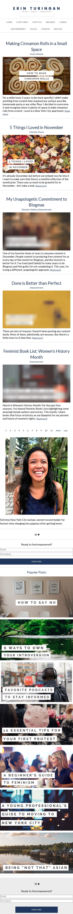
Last (66, 430)
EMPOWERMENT (18, 29)
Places (41, 132)
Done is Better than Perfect (36, 283)
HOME (9, 22)
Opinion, (34, 209)
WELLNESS (50, 22)
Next (58, 430)
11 (51, 430)
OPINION (45, 29)
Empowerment (45, 209)
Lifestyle (39, 54)
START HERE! (22, 22)
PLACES (33, 29)
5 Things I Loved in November (36, 127)
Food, (32, 54)
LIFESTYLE (37, 22)
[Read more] (41, 186)
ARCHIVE (58, 29)
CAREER (63, 22)
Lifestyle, (33, 132)
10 (46, 430)
